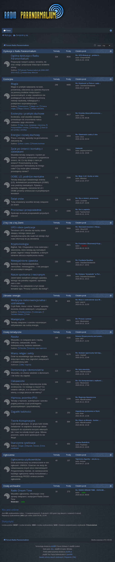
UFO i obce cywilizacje (23, 227)
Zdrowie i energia (11, 295)
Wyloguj (8, 35)
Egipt (20, 446)
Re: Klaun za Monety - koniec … (88, 420)
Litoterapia (37, 312)
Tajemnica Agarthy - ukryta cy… (88, 459)
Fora (8, 30)
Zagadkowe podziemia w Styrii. (87, 411)
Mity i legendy (25, 365)
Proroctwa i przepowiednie (26, 210)
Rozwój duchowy (37, 143)
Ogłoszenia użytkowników (26, 459)
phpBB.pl (69, 552)
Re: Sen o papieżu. (82, 209)
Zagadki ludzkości (21, 411)
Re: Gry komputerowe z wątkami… (89, 380)
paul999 (69, 554)
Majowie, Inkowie (31, 446)
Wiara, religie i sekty (22, 353)
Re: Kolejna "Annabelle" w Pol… (88, 274)
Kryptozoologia (19, 244)
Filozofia (22, 348)
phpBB (53, 546)
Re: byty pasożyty (82, 369)
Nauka (14, 336)
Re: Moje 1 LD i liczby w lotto (86, 176)
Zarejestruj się (22, 35)
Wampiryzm (17, 319)
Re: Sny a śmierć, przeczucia (86, 198)
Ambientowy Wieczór (29, 72)
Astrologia (34, 127)
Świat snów (17, 198)
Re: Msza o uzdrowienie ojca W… (88, 300)
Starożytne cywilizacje (23, 442)
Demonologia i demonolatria (27, 369)
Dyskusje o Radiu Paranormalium (19, 51)
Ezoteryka (8, 79)
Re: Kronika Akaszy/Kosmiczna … (88, 113)
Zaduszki (79, 148)
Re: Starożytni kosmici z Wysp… (88, 227)
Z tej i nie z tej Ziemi (13, 222)
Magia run (33, 106)
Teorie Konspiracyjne (23, 420)
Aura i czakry (23, 143)
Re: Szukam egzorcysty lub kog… (88, 353)
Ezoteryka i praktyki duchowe (27, 113)
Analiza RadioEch (82, 442)
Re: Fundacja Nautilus (84, 260)
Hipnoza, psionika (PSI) (24, 397)
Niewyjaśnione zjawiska (24, 260)
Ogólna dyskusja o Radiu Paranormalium (25, 57)
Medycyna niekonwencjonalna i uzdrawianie (28, 301)
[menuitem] (110, 30)
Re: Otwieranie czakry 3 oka (86, 134)
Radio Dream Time (21, 490)
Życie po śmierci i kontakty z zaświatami (27, 150)
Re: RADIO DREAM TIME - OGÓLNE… (90, 490)
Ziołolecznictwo (24, 312)
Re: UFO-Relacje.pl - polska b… (87, 55)
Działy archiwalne (11, 485)
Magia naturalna (37, 108)
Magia (14, 83)
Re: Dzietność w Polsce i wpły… (88, 83)
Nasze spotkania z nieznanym (28, 274)
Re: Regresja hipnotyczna (85, 397)
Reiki (27, 314)
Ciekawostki (18, 381)
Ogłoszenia (8, 454)
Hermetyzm (23, 106)
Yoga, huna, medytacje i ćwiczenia (31, 125)
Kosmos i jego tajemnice (37, 348)
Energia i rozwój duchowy (25, 135)
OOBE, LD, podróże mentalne (27, 176)
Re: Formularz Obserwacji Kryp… (88, 243)
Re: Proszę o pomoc (83, 319)
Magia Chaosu (22, 108)
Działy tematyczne (12, 332)
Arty (52, 549)
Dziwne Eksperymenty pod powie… (89, 336)
